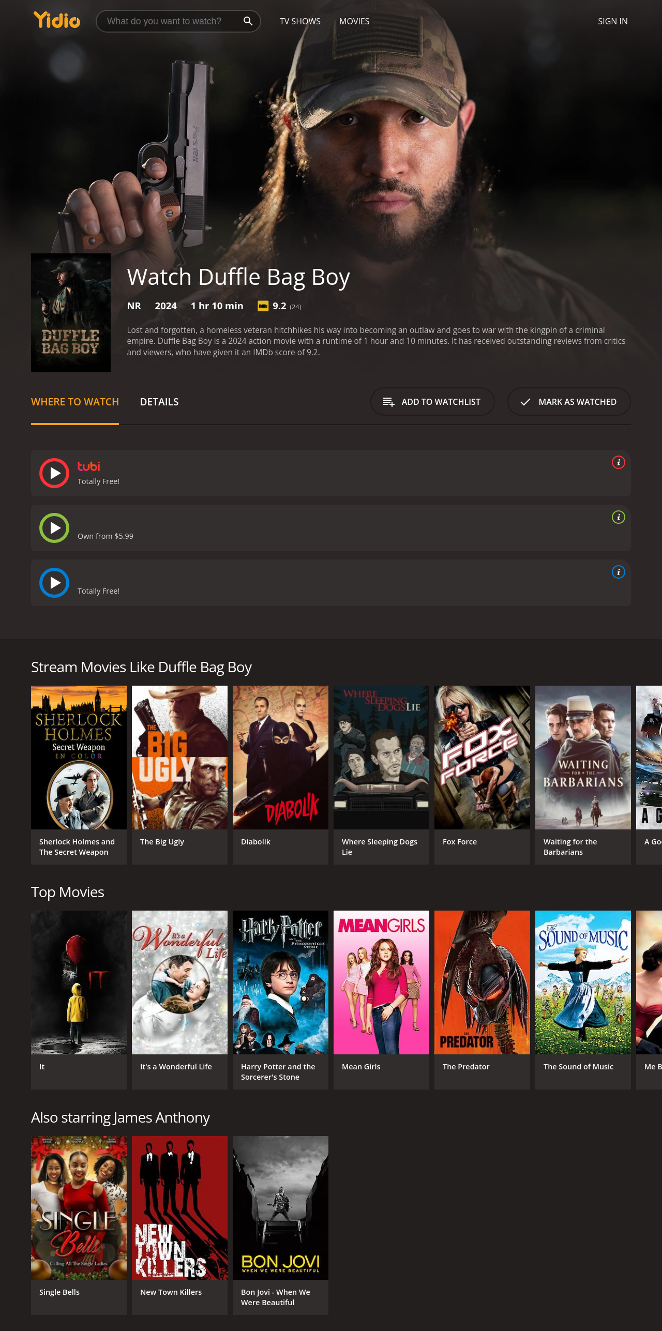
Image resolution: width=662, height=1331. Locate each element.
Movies (354, 21)
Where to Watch (75, 402)
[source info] (616, 462)
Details (159, 402)
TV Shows (300, 21)
